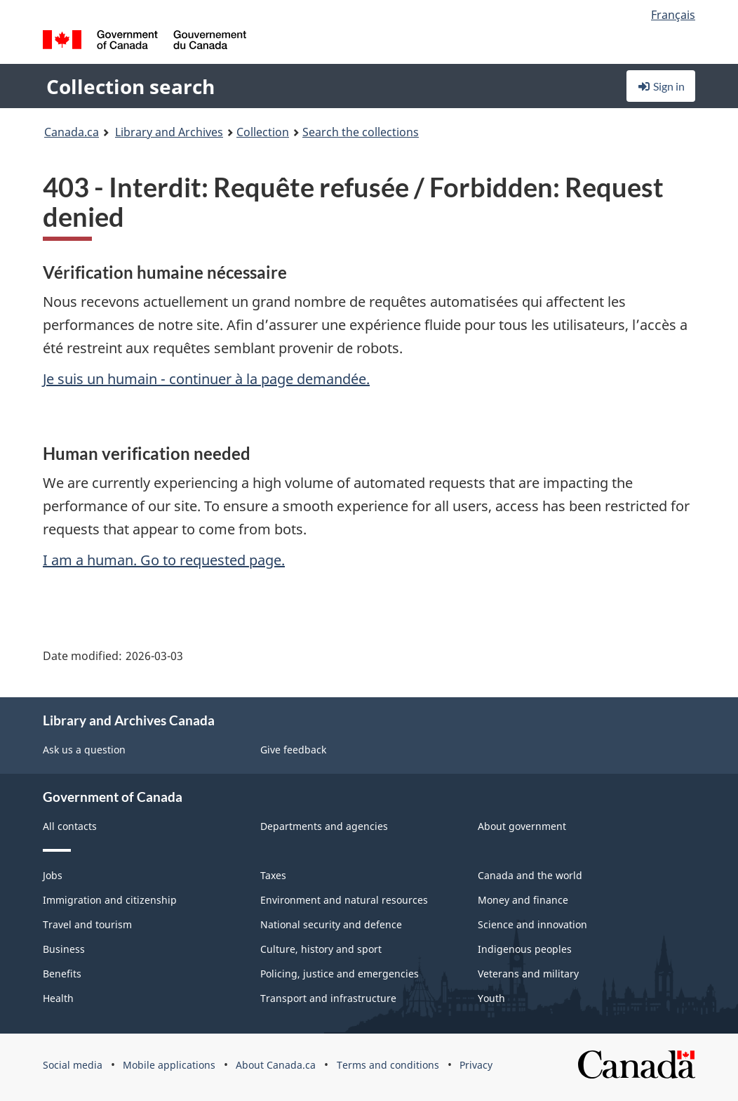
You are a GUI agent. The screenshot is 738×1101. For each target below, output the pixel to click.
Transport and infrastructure (328, 998)
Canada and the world (530, 875)
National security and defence (331, 924)
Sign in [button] (661, 86)
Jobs (52, 875)
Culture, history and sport (321, 949)
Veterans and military (528, 973)
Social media (72, 1065)
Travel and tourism (87, 924)
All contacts (70, 826)
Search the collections (360, 132)
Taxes (273, 875)
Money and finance (523, 899)
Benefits (62, 973)
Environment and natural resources (344, 899)
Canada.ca (71, 132)
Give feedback (293, 749)
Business (64, 949)
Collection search (130, 86)
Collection (262, 132)
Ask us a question (84, 749)
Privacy (475, 1065)
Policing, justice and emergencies (339, 973)
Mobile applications (169, 1065)
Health (58, 998)
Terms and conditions (388, 1065)
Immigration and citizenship (110, 899)
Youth (491, 998)
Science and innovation (532, 924)
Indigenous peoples (525, 949)
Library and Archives (169, 132)
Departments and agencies (324, 826)
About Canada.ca (276, 1065)
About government (522, 826)
